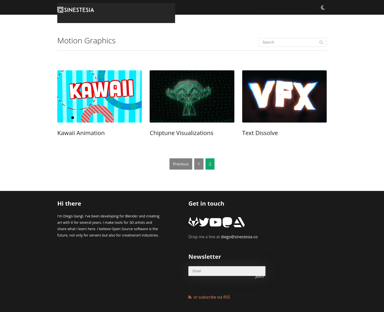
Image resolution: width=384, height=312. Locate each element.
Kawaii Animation (74, 133)
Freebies (255, 7)
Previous (181, 163)
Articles (276, 7)
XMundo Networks (119, 296)
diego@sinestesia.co (223, 229)
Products (298, 7)
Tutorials (232, 7)
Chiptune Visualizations (173, 133)
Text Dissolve (255, 133)
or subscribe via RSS (211, 274)
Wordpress (169, 296)
